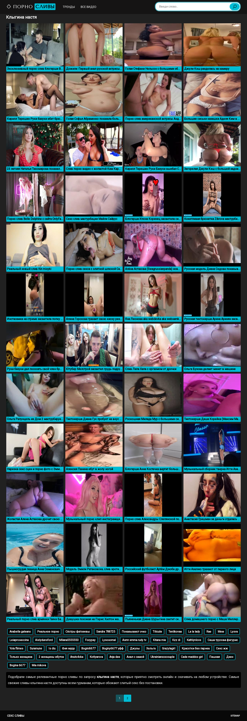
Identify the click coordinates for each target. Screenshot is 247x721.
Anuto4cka (76, 657)
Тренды (69, 7)
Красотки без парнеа (196, 648)
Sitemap (235, 715)
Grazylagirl (168, 648)
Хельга (151, 648)
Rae (208, 631)
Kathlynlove (194, 640)
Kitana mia (159, 640)
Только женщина (20, 657)
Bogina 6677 (17, 665)
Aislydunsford (44, 640)
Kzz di (176, 640)
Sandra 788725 (105, 631)
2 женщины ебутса (51, 657)
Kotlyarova (96, 657)
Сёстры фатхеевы (78, 631)
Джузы (135, 648)
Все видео (88, 7)
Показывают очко (134, 631)
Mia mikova (39, 665)
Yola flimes (16, 648)
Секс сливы (15, 715)
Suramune (36, 648)
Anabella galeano (20, 631)
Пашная (214, 657)
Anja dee (114, 657)
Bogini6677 (88, 648)
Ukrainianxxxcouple (163, 657)
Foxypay (90, 640)
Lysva (234, 631)
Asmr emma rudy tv (134, 640)
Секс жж (222, 648)
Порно (30, 6)
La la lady (194, 631)
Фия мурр (68, 648)
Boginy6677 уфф (113, 648)
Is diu (52, 648)
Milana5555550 (69, 640)
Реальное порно (48, 631)
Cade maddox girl (192, 657)
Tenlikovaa (175, 631)
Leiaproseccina (19, 640)
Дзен (229, 657)
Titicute (157, 631)
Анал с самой (135, 657)
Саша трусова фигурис (223, 640)
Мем (221, 631)
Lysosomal (109, 640)
